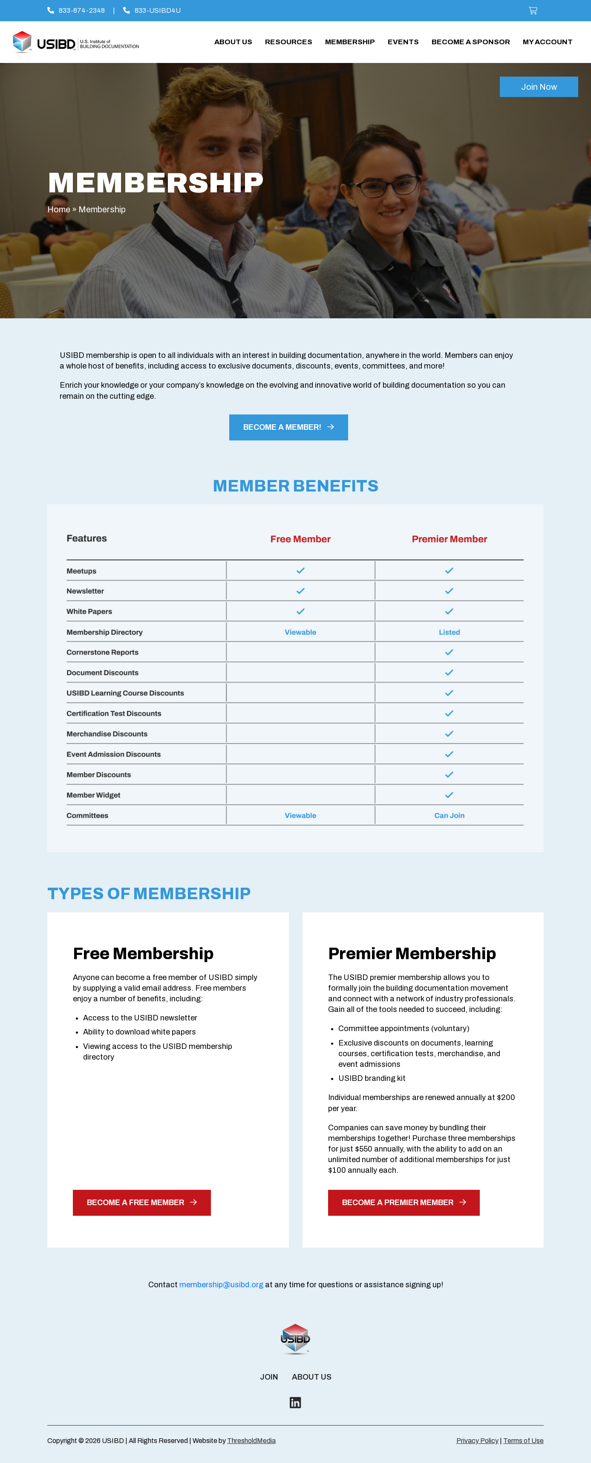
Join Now (539, 86)
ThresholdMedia (251, 1440)
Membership (350, 42)
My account (548, 42)
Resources (288, 42)
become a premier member (404, 1202)
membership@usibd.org (221, 1284)
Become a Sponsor (471, 42)
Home (58, 209)
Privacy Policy (477, 1440)
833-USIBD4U (152, 10)
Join (269, 1377)
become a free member (142, 1202)
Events (403, 42)
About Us (233, 42)
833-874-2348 (76, 10)
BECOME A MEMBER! (288, 427)
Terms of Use (523, 1440)
